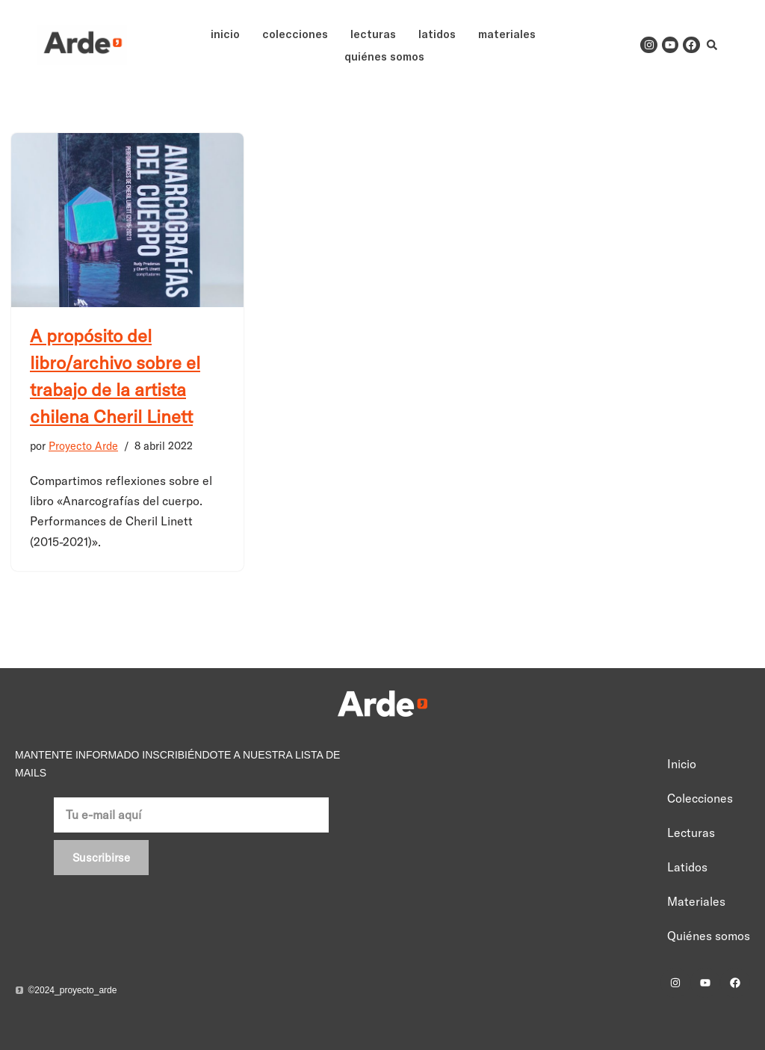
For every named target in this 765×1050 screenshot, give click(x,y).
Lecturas (373, 33)
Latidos (437, 33)
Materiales (507, 33)
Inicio (225, 33)
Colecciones (295, 33)
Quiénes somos (384, 56)
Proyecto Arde (83, 446)
